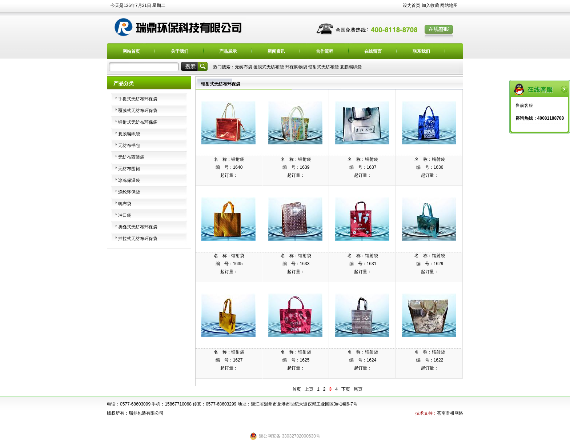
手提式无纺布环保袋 (137, 98)
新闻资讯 (276, 51)
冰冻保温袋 (129, 180)
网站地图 (449, 5)
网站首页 (131, 51)
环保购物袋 (296, 66)
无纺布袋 (243, 66)
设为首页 (411, 5)
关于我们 (179, 51)
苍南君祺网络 (450, 413)
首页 (296, 389)
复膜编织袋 (351, 66)
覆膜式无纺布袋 (268, 66)
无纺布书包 (129, 145)
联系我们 (421, 51)
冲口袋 (124, 215)
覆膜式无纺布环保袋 (137, 110)
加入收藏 (430, 5)
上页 (309, 389)
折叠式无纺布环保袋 (137, 227)
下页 (345, 389)
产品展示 (228, 51)
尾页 (358, 389)
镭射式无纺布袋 (323, 66)
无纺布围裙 (129, 168)
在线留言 (373, 51)
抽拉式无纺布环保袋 (137, 238)
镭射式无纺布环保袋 (137, 122)
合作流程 (324, 51)
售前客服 (524, 105)
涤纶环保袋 (129, 192)
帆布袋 (124, 203)
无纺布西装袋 (131, 157)
